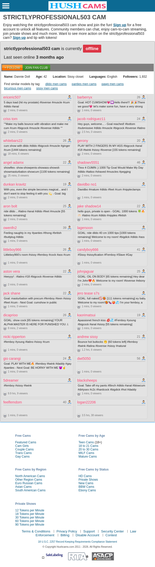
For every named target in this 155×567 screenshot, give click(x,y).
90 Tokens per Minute (29, 524)
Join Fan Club (36, 68)
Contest (111, 535)
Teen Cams (86, 442)
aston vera (11, 271)
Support (89, 531)
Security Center (112, 531)
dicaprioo (10, 315)
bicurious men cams (17, 88)
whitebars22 (13, 141)
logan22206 (86, 402)
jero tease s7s (88, 293)
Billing (65, 535)
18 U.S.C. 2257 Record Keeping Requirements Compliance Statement (77, 541)
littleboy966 (12, 250)
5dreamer (11, 380)
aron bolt (10, 206)
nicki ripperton (14, 337)
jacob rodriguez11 (91, 119)
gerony (82, 141)
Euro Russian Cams (28, 483)
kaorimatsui (86, 315)
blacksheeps (87, 380)
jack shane (11, 293)
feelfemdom (12, 402)
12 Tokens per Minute (29, 510)
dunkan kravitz (14, 184)
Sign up (119, 25)
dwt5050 (84, 359)
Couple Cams (24, 449)
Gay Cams (22, 456)
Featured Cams (25, 442)
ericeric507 (12, 97)
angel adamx (13, 162)
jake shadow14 (89, 206)
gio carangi (12, 359)
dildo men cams (56, 84)
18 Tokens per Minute (29, 514)
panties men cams (84, 84)
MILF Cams (86, 453)
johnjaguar (85, 271)
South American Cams (30, 490)
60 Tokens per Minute (29, 521)
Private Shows (88, 479)
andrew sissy (87, 337)
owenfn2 (10, 228)
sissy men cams (47, 88)
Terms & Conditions (36, 531)
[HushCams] (77, 9)
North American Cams (30, 476)
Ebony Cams (87, 490)
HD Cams (85, 476)
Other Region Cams (28, 479)
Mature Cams (87, 456)
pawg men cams (112, 84)
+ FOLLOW (12, 68)
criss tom (10, 119)
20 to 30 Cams (88, 449)
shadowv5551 (88, 162)
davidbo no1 (86, 184)
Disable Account (87, 535)
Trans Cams (23, 453)
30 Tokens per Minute (29, 517)
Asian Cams (23, 487)
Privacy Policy (67, 531)
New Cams (85, 483)
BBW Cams (86, 487)
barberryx (84, 97)
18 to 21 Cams (88, 446)
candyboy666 (87, 250)
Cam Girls (22, 446)
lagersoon (85, 228)
